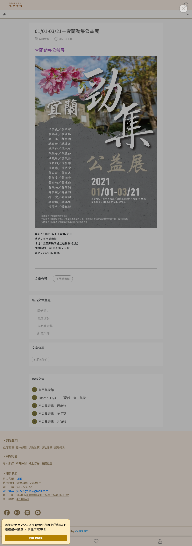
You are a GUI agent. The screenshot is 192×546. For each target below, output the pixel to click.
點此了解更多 (36, 529)
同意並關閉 (36, 538)
